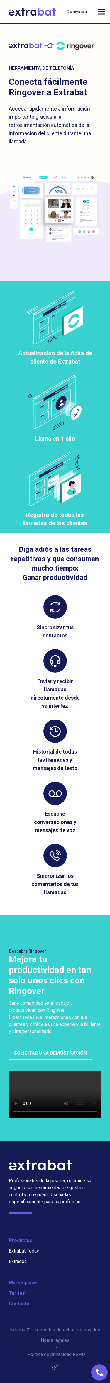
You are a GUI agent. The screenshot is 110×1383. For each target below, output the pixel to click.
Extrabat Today (24, 1251)
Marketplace (23, 1282)
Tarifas (17, 1293)
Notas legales (55, 1340)
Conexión (76, 11)
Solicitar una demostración (50, 1053)
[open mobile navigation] (101, 11)
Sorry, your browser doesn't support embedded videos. (55, 1094)
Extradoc (18, 1261)
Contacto (19, 1303)
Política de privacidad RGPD (56, 1354)
